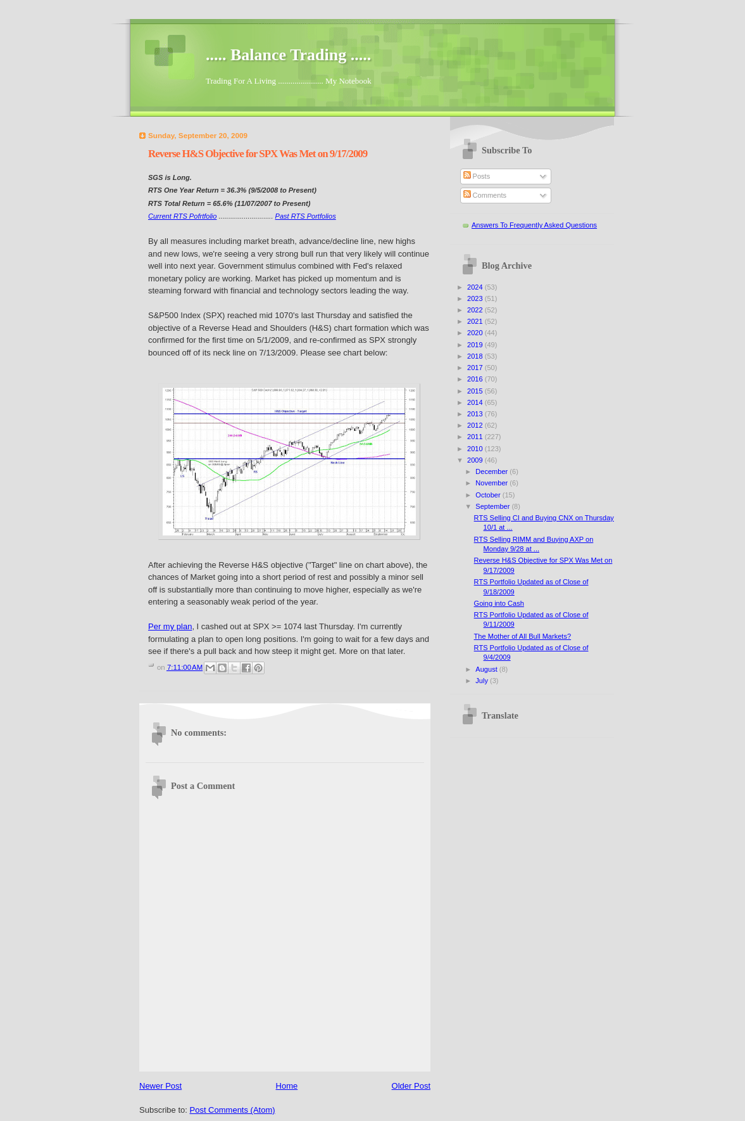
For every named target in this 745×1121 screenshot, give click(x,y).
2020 (476, 332)
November (492, 483)
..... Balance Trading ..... (288, 55)
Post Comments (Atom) (232, 1110)
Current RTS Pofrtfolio (182, 216)
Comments (484, 195)
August (487, 669)
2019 (476, 345)
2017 (476, 367)
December (492, 471)
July (482, 680)
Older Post (411, 1086)
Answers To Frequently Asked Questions (534, 225)
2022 (476, 310)
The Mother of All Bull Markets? (523, 636)
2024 (476, 287)
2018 (476, 356)
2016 (476, 379)
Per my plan (170, 626)
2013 (476, 414)
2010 (476, 448)
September (493, 506)
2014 (476, 402)
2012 (476, 425)
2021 (476, 321)
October (488, 495)
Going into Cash (499, 603)
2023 (476, 298)
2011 (476, 436)
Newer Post (160, 1086)
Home (287, 1086)
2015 (476, 391)
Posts (477, 176)
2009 (476, 460)
